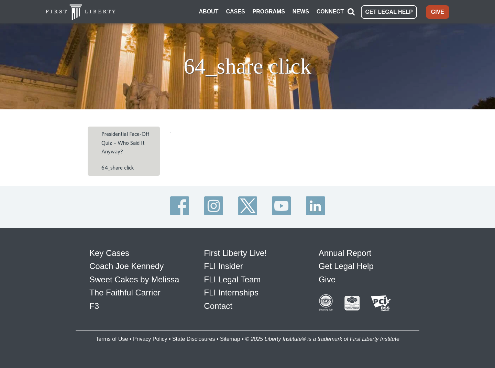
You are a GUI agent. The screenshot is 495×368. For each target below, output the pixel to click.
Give (327, 279)
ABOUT (209, 11)
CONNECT (330, 11)
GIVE (437, 12)
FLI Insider (223, 266)
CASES (235, 11)
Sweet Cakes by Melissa (134, 279)
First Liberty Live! (235, 253)
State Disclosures (193, 339)
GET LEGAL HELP (388, 12)
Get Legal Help (346, 266)
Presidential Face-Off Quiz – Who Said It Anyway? (125, 142)
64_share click (117, 168)
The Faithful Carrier (125, 292)
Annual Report (345, 253)
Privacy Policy (150, 339)
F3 (94, 306)
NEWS (301, 11)
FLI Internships (231, 292)
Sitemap (230, 339)
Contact (218, 306)
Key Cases (109, 253)
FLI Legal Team (232, 279)
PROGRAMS (269, 11)
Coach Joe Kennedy (126, 266)
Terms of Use (112, 339)
